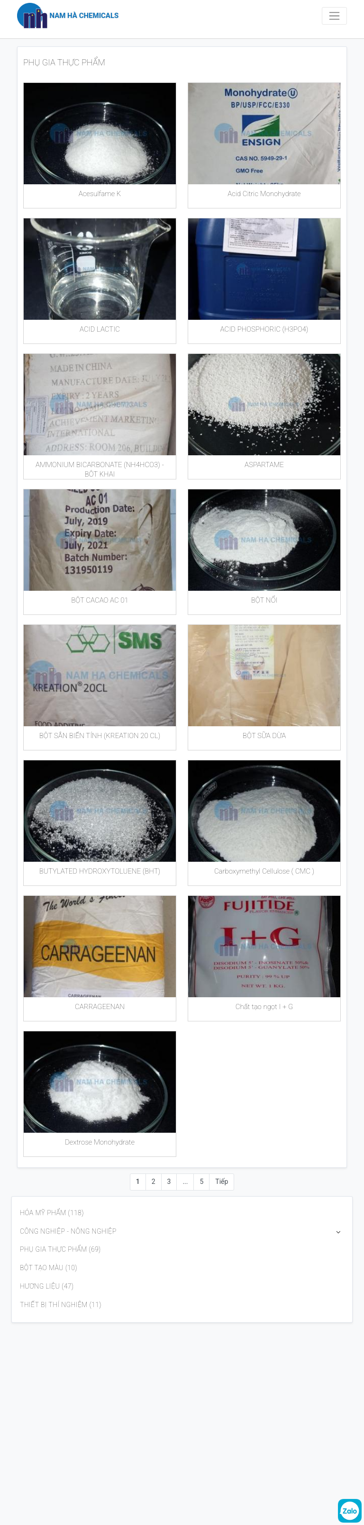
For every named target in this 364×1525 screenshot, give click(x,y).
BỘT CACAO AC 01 (99, 600)
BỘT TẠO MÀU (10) (48, 1268)
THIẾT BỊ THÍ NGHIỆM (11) (60, 1304)
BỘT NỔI (264, 600)
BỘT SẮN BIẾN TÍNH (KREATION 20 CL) (100, 735)
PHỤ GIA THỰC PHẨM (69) (60, 1249)
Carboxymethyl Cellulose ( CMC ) (264, 871)
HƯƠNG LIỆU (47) (47, 1286)
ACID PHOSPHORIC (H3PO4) (264, 329)
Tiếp (221, 1181)
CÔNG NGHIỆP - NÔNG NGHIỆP (68, 1231)
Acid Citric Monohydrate (264, 193)
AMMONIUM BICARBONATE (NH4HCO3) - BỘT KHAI (100, 468)
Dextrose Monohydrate (100, 1142)
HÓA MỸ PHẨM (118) (52, 1213)
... (185, 1181)
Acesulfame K (100, 193)
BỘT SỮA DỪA (264, 735)
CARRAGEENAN (100, 1006)
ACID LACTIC (100, 329)
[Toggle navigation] (334, 16)
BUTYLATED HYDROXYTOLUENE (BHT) (99, 871)
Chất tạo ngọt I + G (264, 1006)
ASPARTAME (264, 464)
